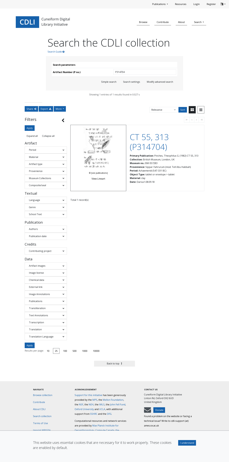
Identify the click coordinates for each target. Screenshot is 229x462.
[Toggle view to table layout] (200, 109)
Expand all (32, 136)
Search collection (42, 416)
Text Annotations (38, 315)
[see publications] (99, 173)
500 (75, 351)
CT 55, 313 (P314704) (149, 142)
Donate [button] (159, 410)
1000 (84, 351)
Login (196, 4)
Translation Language (41, 336)
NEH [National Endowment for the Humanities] (91, 404)
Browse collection (42, 395)
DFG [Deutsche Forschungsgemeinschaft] (109, 413)
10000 (96, 351)
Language (34, 200)
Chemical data (36, 280)
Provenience (35, 171)
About (181, 22)
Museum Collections (40, 178)
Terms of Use (40, 423)
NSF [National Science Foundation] (81, 404)
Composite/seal (37, 185)
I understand (187, 442)
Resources (180, 4)
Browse (143, 22)
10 (48, 351)
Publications (35, 301)
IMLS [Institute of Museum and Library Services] (102, 404)
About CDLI (39, 409)
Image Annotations (39, 294)
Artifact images (37, 265)
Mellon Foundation (113, 399)
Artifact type (35, 164)
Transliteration (37, 308)
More (59, 108)
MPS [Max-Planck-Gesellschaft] (94, 399)
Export (46, 108)
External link (35, 287)
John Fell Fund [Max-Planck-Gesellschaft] (117, 404)
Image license (36, 272)
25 (56, 351)
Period (32, 149)
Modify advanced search (160, 81)
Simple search (108, 81)
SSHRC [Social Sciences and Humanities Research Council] (93, 413)
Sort (182, 109)
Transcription (36, 322)
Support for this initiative (88, 395)
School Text (35, 214)
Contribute (163, 22)
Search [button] (198, 22)
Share (31, 108)
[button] (223, 4)
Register (211, 4)
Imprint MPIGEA (42, 430)
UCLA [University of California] (102, 409)
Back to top (114, 363)
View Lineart (98, 178)
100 (65, 351)
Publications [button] (159, 4)
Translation (35, 329)
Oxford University (84, 409)
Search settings (131, 81)
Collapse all (48, 136)
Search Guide (56, 51)
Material (33, 157)
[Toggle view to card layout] (192, 109)
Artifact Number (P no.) (66, 72)
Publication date (38, 236)
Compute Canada (104, 430)
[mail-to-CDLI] (147, 411)
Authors (33, 229)
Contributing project (40, 251)
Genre (32, 207)
